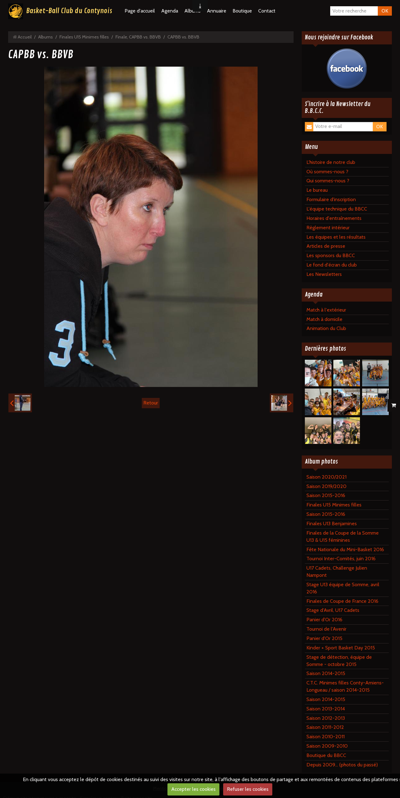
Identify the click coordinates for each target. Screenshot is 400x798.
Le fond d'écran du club (331, 265)
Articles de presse (325, 246)
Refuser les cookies (248, 789)
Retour (150, 403)
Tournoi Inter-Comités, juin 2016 (341, 559)
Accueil (25, 37)
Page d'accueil (140, 11)
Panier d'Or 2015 (324, 638)
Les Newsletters (324, 274)
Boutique (242, 11)
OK (385, 11)
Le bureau (317, 190)
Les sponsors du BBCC (330, 255)
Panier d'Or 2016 (324, 620)
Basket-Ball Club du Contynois (69, 11)
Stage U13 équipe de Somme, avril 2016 (342, 588)
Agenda (169, 11)
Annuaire (216, 11)
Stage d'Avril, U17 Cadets (332, 610)
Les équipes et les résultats (336, 237)
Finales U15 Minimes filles (84, 37)
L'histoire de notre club (330, 162)
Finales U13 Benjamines (331, 523)
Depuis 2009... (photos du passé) (342, 765)
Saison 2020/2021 (326, 477)
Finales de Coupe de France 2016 (342, 601)
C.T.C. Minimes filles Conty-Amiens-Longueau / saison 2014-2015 (345, 686)
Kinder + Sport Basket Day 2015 (340, 648)
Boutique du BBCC (326, 755)
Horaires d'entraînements (334, 218)
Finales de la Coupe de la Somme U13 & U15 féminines (342, 536)
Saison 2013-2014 (325, 709)
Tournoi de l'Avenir (326, 629)
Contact (266, 11)
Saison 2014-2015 (325, 673)
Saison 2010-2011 (325, 737)
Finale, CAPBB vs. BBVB (138, 37)
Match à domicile (324, 319)
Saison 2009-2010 (327, 746)
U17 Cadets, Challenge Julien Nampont (336, 571)
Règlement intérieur (328, 228)
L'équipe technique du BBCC (336, 209)
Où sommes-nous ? (327, 172)
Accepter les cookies (193, 789)
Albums (45, 37)
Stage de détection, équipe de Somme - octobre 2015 (339, 660)
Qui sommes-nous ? (327, 181)
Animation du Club (326, 328)
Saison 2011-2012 (325, 727)
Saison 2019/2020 (326, 486)
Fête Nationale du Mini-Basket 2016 (345, 549)
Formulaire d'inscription (331, 199)
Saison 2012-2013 (325, 718)
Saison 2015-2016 (325, 495)
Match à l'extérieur (326, 310)
